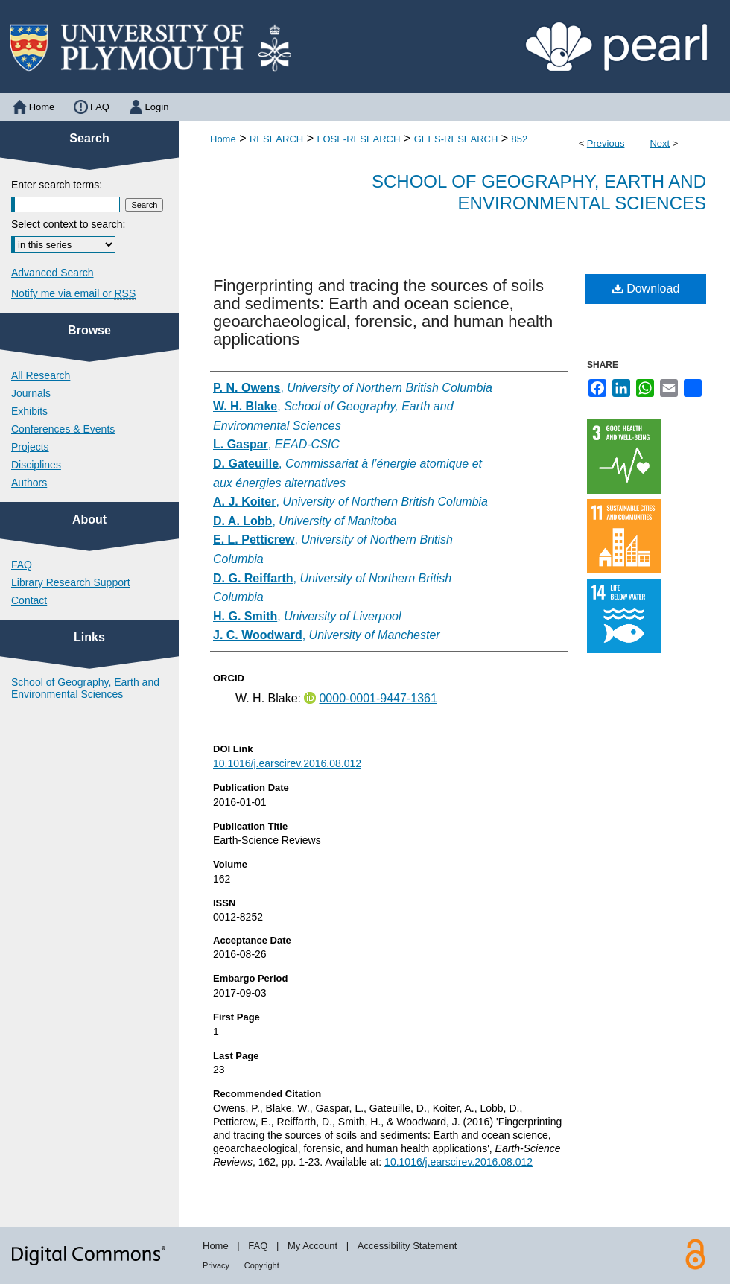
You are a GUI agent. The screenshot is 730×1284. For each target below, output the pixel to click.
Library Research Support (70, 582)
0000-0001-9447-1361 (378, 698)
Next (660, 143)
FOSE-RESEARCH (358, 138)
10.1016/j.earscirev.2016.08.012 (287, 763)
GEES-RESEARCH (456, 138)
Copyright (261, 1265)
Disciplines (36, 465)
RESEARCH (276, 138)
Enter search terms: (56, 185)
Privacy (216, 1265)
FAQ (21, 565)
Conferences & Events (63, 429)
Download (646, 288)
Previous (606, 143)
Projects (30, 447)
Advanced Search (52, 273)
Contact (29, 600)
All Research (40, 375)
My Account (312, 1245)
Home (223, 138)
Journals (31, 393)
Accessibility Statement (407, 1245)
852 (520, 138)
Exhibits (29, 411)
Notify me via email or (73, 293)
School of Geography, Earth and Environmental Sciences (539, 192)
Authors (29, 483)
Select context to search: (68, 224)
